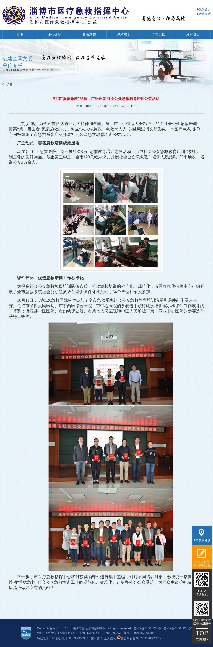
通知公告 (48, 70)
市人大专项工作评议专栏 (202, 558)
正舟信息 (110, 638)
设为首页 (203, 9)
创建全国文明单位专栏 (25, 70)
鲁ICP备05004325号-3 (178, 628)
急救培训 (123, 34)
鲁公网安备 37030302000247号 (139, 638)
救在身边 (193, 34)
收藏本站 (203, 14)
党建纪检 (158, 34)
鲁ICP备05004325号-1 (148, 628)
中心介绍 (54, 34)
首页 (20, 34)
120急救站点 (202, 535)
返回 (9, 84)
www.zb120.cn (62, 628)
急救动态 (89, 34)
